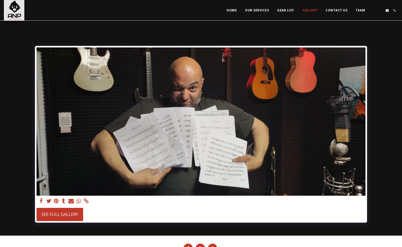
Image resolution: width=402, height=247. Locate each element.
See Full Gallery (59, 214)
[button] (372, 10)
